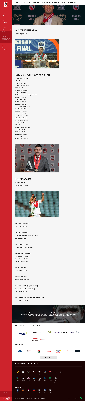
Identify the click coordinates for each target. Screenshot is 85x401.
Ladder (4, 17)
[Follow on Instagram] (37, 363)
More (6, 29)
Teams (3, 20)
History (3, 33)
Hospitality (4, 49)
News (3, 10)
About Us (3, 31)
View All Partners (48, 357)
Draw (3, 15)
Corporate (4, 36)
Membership (4, 45)
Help (31, 398)
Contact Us (4, 41)
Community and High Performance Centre (6, 39)
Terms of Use (17, 398)
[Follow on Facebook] (31, 363)
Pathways (4, 22)
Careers (28, 398)
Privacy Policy (23, 398)
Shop (3, 47)
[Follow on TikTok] (28, 363)
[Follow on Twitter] (34, 363)
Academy (4, 27)
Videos (4, 13)
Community (5, 24)
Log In (4, 395)
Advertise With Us (41, 398)
